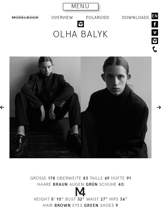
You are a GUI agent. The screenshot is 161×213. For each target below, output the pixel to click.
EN (155, 16)
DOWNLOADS (135, 17)
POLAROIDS (97, 17)
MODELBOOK (25, 17)
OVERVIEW (62, 17)
